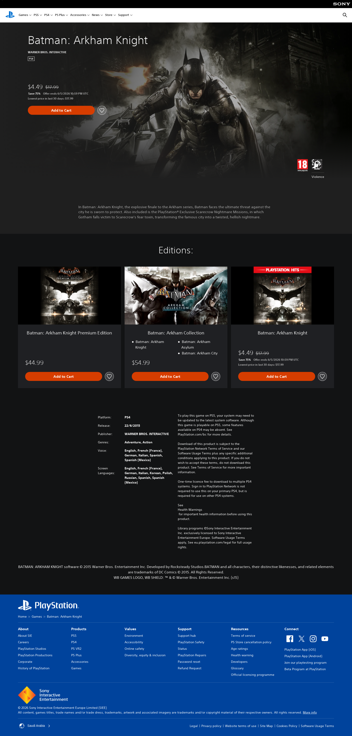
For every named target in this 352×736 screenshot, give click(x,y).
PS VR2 (76, 649)
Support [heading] (184, 629)
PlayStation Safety (191, 642)
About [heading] (23, 629)
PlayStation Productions (35, 655)
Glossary (237, 668)
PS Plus (60, 15)
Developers (239, 662)
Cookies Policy (287, 726)
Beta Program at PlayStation (305, 669)
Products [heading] (78, 629)
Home (22, 616)
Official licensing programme (252, 675)
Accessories (78, 15)
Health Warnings (190, 510)
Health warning (242, 655)
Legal (194, 726)
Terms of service (243, 636)
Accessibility (134, 642)
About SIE (25, 636)
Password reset (189, 662)
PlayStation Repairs (192, 655)
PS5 (36, 15)
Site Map (266, 726)
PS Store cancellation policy (251, 642)
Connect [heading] (291, 629)
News (95, 15)
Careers (23, 642)
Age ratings (239, 649)
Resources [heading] (240, 629)
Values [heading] (130, 629)
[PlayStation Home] (10, 15)
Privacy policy (211, 726)
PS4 (46, 15)
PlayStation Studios (32, 649)
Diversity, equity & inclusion (145, 655)
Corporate (25, 662)
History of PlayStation (33, 668)
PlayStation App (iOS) (300, 650)
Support (123, 15)
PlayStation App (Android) (303, 656)
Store (108, 15)
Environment (134, 636)
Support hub (187, 636)
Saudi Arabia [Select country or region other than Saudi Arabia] (35, 726)
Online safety (134, 649)
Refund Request (189, 668)
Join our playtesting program (305, 663)
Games (23, 15)
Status (182, 649)
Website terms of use (240, 726)
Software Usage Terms (317, 726)
